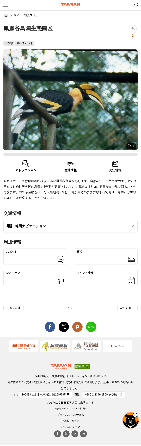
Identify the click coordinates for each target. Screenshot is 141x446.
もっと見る (117, 346)
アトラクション (25, 166)
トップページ (6, 15)
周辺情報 (115, 166)
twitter (64, 327)
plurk (74, 433)
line (91, 327)
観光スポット (32, 15)
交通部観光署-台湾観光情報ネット (70, 5)
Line (83, 433)
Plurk (77, 327)
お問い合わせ (70, 420)
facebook (50, 327)
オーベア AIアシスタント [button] (130, 420)
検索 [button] (136, 5)
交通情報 (70, 166)
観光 (16, 15)
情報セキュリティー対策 (71, 408)
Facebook (57, 433)
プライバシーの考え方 (70, 414)
